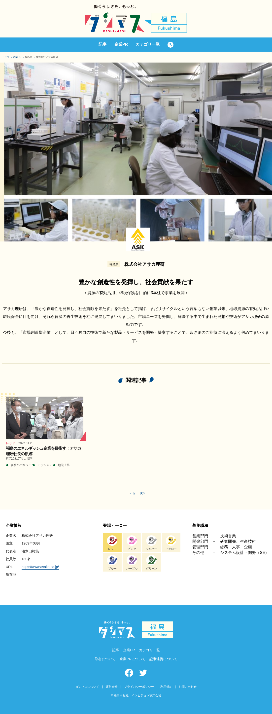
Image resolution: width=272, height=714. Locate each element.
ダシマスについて (87, 686)
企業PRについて (132, 659)
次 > (142, 493)
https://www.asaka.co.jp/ (40, 567)
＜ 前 (132, 493)
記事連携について (163, 659)
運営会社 (112, 686)
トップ (5, 57)
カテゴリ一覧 (148, 44)
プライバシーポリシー (139, 686)
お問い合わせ (188, 686)
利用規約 (166, 686)
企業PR (121, 44)
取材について (105, 659)
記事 (102, 44)
